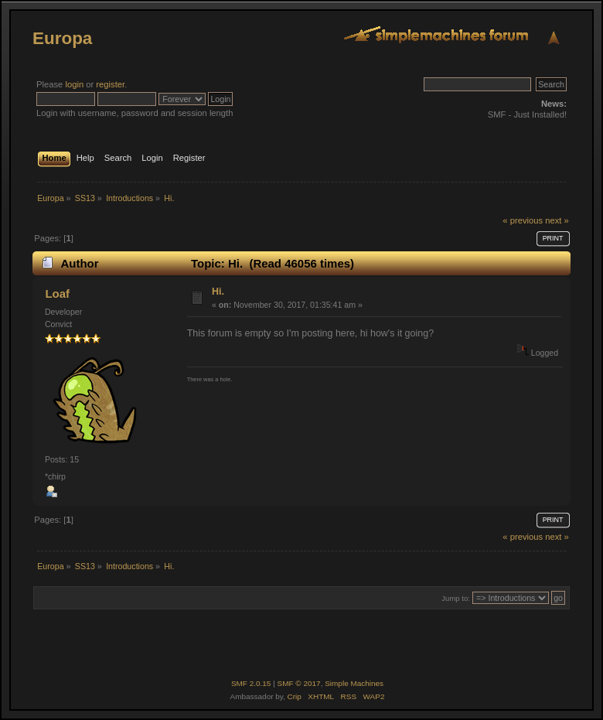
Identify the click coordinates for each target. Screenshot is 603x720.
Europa (62, 38)
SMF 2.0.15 (251, 683)
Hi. (218, 291)
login (74, 84)
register (110, 84)
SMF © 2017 (299, 683)
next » (557, 220)
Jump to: (455, 598)
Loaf (57, 293)
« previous (522, 220)
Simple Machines (354, 683)
